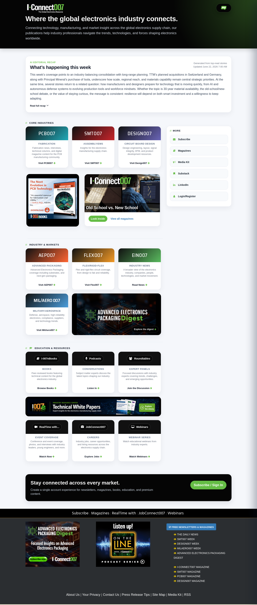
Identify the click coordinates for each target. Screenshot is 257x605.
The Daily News (186, 534)
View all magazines (122, 219)
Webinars (176, 514)
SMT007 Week (184, 539)
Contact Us (111, 595)
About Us (73, 595)
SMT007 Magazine (187, 572)
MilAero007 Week (187, 548)
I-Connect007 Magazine (191, 567)
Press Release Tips (136, 595)
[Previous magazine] (146, 179)
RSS (187, 595)
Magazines (182, 151)
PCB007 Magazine (187, 576)
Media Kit (181, 162)
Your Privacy (91, 595)
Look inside (98, 219)
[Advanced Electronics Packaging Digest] (116, 314)
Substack (181, 173)
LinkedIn (180, 185)
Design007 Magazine (189, 581)
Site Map (158, 595)
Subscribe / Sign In (208, 485)
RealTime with (124, 514)
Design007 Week (186, 544)
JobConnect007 (152, 514)
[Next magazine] (152, 179)
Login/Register (184, 196)
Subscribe (181, 139)
